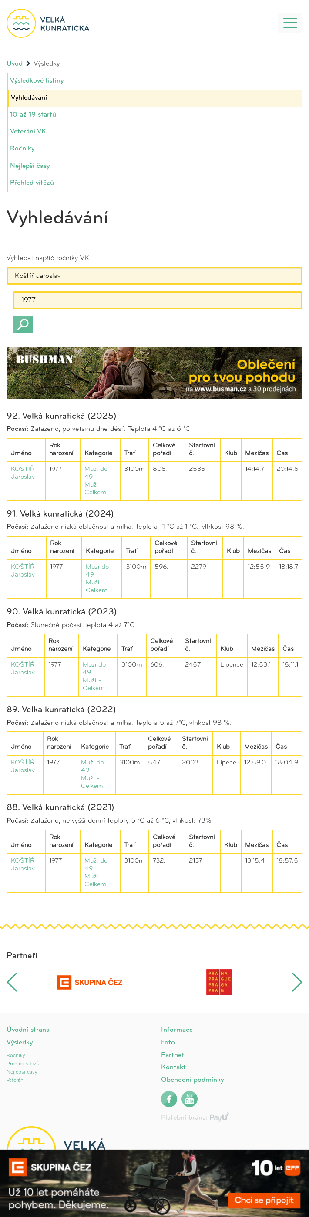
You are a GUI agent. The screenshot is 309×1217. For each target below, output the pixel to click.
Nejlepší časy (30, 166)
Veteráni (16, 1080)
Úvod (15, 63)
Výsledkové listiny (37, 80)
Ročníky (22, 148)
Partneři (173, 1055)
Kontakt (173, 1067)
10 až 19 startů (33, 114)
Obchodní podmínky (192, 1080)
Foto (168, 1042)
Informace (177, 1030)
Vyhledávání (29, 97)
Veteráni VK (28, 131)
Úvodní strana (28, 1030)
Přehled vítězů (32, 183)
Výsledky (20, 1042)
